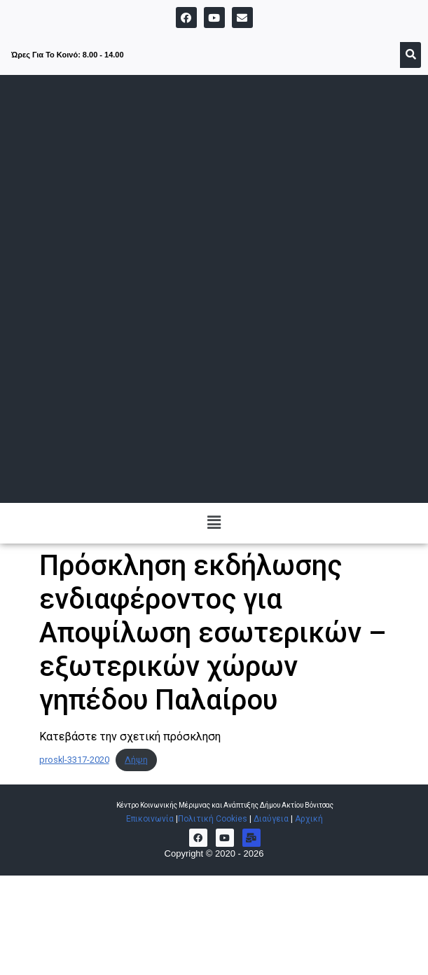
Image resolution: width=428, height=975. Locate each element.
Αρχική (309, 819)
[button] (214, 523)
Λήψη (136, 759)
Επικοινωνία (151, 819)
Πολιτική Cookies (212, 819)
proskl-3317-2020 (74, 759)
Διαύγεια (271, 819)
